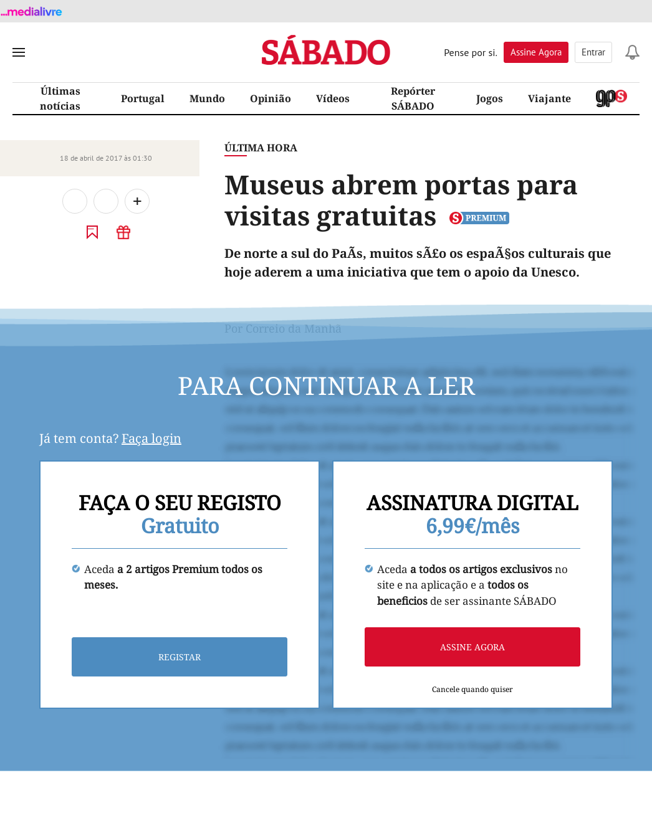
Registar (179, 657)
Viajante (549, 98)
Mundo (207, 98)
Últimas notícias (60, 98)
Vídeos (333, 98)
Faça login (151, 438)
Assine (536, 52)
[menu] (18, 52)
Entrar (593, 52)
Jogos (489, 98)
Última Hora (260, 147)
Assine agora (472, 647)
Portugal (143, 98)
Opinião (270, 98)
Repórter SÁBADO (413, 98)
